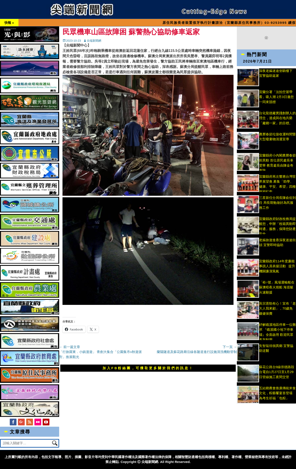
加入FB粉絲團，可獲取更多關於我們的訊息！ (148, 368)
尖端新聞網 (94, 40)
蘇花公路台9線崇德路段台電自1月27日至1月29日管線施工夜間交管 (276, 372)
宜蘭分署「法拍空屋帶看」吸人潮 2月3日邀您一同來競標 (276, 97)
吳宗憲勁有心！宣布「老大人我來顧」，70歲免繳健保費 (277, 308)
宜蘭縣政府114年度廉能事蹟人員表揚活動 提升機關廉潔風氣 (277, 266)
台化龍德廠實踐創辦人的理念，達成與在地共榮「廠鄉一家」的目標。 (277, 118)
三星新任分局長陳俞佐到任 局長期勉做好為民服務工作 (277, 203)
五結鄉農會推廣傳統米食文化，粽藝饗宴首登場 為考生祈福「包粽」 (277, 393)
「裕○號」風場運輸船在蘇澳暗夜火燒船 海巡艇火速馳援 (276, 287)
